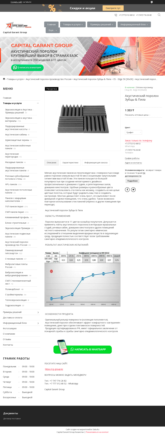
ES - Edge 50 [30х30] (123, 79)
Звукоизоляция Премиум (17, 228)
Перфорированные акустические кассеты (16, 128)
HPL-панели (11, 184)
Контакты (8, 344)
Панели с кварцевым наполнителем (15, 199)
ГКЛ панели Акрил (14, 206)
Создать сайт (16, 2)
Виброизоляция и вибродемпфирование (16, 274)
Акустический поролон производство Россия (48, 79)
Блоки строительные (15, 222)
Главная (51, 24)
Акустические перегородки (12, 155)
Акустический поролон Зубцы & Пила (92, 79)
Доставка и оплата (12, 317)
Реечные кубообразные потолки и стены (17, 177)
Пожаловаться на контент (97, 432)
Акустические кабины (16, 134)
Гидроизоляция (13, 305)
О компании (9, 333)
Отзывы (7, 339)
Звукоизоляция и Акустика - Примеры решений (19, 111)
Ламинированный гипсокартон (14, 252)
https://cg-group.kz (54, 369)
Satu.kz (96, 429)
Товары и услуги (71, 24)
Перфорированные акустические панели (15, 169)
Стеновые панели (14, 258)
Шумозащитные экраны (17, 140)
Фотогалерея (9, 328)
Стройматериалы (14, 294)
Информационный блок (133, 24)
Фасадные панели (14, 162)
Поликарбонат (12, 289)
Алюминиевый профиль (17, 217)
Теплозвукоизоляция (16, 300)
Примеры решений (100, 24)
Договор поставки (12, 418)
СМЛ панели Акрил (14, 212)
